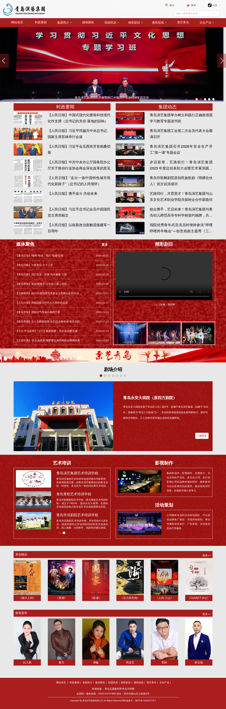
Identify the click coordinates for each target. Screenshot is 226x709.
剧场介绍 (113, 369)
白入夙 (27, 662)
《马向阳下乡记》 (199, 597)
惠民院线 (158, 22)
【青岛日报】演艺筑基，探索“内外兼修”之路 (41, 274)
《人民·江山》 (164, 597)
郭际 (164, 662)
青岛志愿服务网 (113, 688)
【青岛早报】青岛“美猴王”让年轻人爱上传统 (41, 283)
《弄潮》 (61, 597)
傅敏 (96, 662)
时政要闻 (41, 22)
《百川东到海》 (130, 597)
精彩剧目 (134, 22)
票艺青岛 (183, 22)
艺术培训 (62, 463)
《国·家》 (96, 597)
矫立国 (199, 662)
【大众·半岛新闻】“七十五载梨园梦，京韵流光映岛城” (47, 330)
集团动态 (167, 107)
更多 (105, 244)
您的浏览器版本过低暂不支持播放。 (164, 274)
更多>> (206, 555)
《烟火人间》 (27, 597)
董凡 (61, 662)
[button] (108, 360)
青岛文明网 (128, 688)
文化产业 (205, 22)
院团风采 (110, 22)
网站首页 (17, 22)
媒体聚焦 (88, 22)
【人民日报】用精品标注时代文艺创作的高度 (42, 302)
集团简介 (63, 22)
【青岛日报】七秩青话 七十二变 (34, 264)
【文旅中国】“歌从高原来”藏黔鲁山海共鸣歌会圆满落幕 (48, 340)
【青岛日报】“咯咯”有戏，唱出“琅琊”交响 (40, 255)
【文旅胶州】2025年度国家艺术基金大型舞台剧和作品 (47, 293)
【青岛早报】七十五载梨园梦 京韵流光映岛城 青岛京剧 (48, 321)
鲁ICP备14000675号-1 (145, 700)
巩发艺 (130, 662)
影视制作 (164, 463)
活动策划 (164, 505)
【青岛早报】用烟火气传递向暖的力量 (38, 312)
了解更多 (202, 435)
